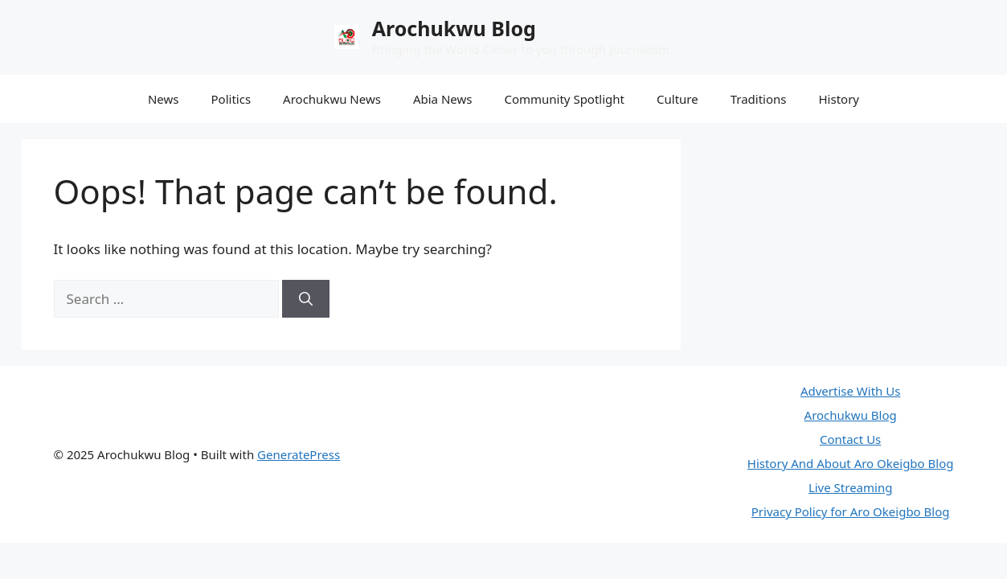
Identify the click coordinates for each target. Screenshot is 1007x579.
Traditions (759, 99)
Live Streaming (850, 487)
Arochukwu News (332, 99)
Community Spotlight (564, 99)
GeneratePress (298, 454)
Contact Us (850, 439)
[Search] (306, 299)
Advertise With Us (850, 391)
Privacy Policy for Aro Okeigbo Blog (850, 511)
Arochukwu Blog (454, 28)
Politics (231, 99)
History (839, 99)
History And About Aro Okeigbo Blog (850, 463)
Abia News (443, 99)
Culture (677, 99)
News (163, 99)
